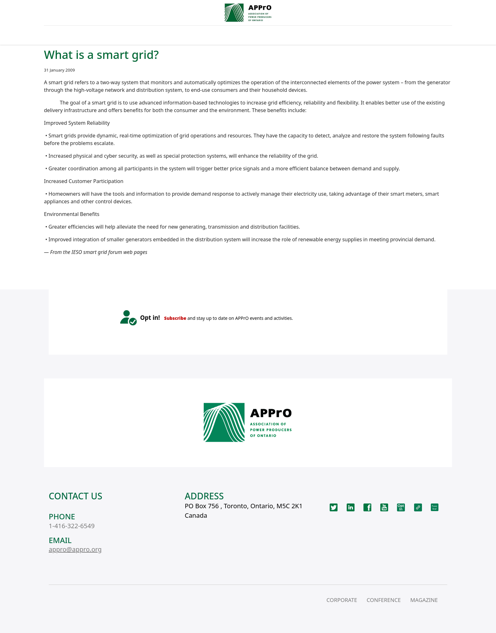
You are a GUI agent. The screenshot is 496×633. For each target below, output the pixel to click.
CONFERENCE (384, 600)
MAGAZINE (424, 600)
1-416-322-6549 (72, 526)
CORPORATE (341, 600)
